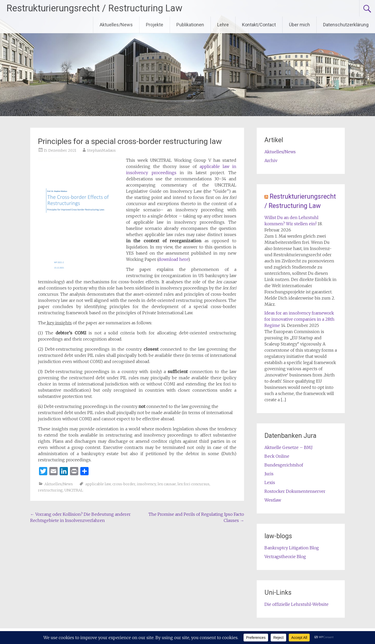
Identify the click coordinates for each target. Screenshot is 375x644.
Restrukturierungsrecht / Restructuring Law (94, 8)
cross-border (123, 484)
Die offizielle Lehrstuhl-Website (296, 604)
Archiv (270, 160)
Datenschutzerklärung (346, 24)
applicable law (98, 484)
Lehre (223, 24)
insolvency (146, 484)
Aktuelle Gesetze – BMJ (288, 447)
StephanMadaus (101, 150)
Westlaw (272, 500)
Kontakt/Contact (259, 24)
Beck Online (276, 456)
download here (173, 259)
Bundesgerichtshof (283, 465)
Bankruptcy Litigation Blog (291, 547)
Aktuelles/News (116, 24)
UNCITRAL (73, 490)
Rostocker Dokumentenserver (294, 491)
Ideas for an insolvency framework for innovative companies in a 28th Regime (299, 319)
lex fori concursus (193, 484)
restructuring (50, 490)
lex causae (167, 484)
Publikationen (190, 24)
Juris (269, 473)
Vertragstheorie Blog (285, 556)
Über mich (299, 24)
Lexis (269, 482)
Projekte (154, 24)
